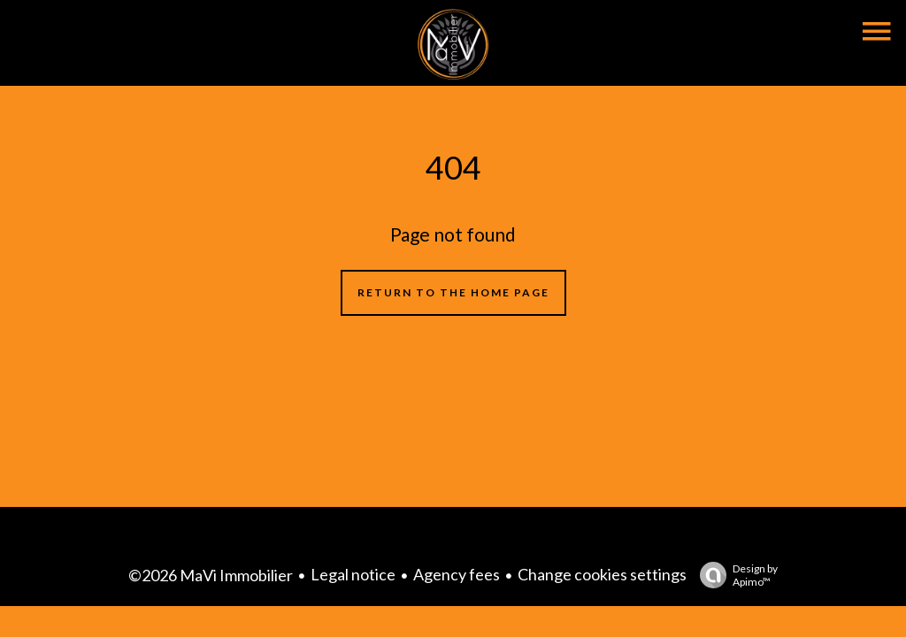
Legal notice (353, 574)
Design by (734, 575)
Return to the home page (453, 292)
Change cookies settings (602, 574)
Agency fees (456, 574)
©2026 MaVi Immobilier (210, 575)
